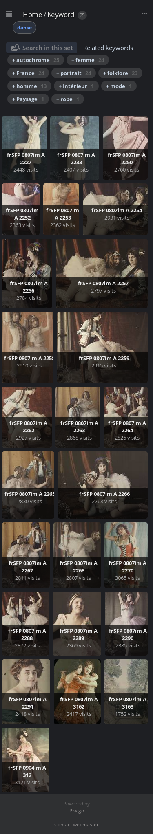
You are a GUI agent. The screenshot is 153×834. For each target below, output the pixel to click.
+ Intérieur (76, 86)
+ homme (29, 86)
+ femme (87, 60)
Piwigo (76, 810)
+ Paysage (28, 99)
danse (24, 27)
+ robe (67, 99)
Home (32, 14)
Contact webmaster (76, 824)
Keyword (60, 14)
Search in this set (47, 48)
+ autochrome (35, 60)
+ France (28, 73)
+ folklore (120, 73)
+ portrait (73, 73)
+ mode (119, 86)
